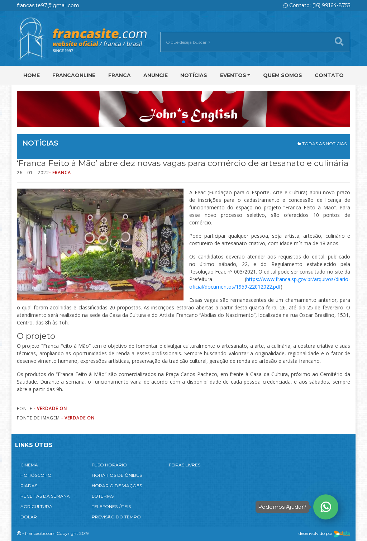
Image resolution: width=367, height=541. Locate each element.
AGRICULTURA (36, 506)
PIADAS (28, 485)
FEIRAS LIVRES (184, 465)
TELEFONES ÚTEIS (111, 506)
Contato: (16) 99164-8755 (316, 5)
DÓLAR (28, 516)
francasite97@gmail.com (48, 5)
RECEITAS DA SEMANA (45, 496)
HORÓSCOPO (36, 475)
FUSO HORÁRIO (109, 465)
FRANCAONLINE (73, 75)
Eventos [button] (233, 75)
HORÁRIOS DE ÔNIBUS (117, 475)
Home (31, 75)
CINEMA (29, 465)
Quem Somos (282, 75)
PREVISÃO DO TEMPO (116, 516)
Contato (329, 75)
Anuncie (155, 75)
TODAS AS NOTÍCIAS (322, 143)
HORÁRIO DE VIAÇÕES (117, 485)
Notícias (193, 75)
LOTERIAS (103, 496)
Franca (119, 75)
